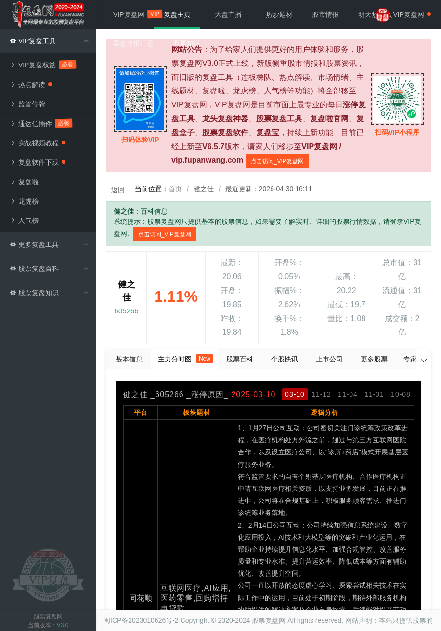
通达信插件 (41, 123)
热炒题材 (279, 14)
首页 (175, 189)
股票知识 (186, 43)
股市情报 (325, 14)
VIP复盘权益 (43, 64)
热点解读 (31, 85)
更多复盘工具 (49, 244)
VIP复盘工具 (49, 41)
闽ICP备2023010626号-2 (141, 620)
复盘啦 (24, 182)
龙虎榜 (24, 201)
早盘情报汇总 (133, 43)
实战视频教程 (37, 143)
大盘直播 (228, 14)
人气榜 (24, 220)
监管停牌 (27, 104)
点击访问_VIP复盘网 (277, 161)
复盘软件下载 (37, 162)
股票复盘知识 (49, 293)
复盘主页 (177, 14)
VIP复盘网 (133, 14)
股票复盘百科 (49, 269)
